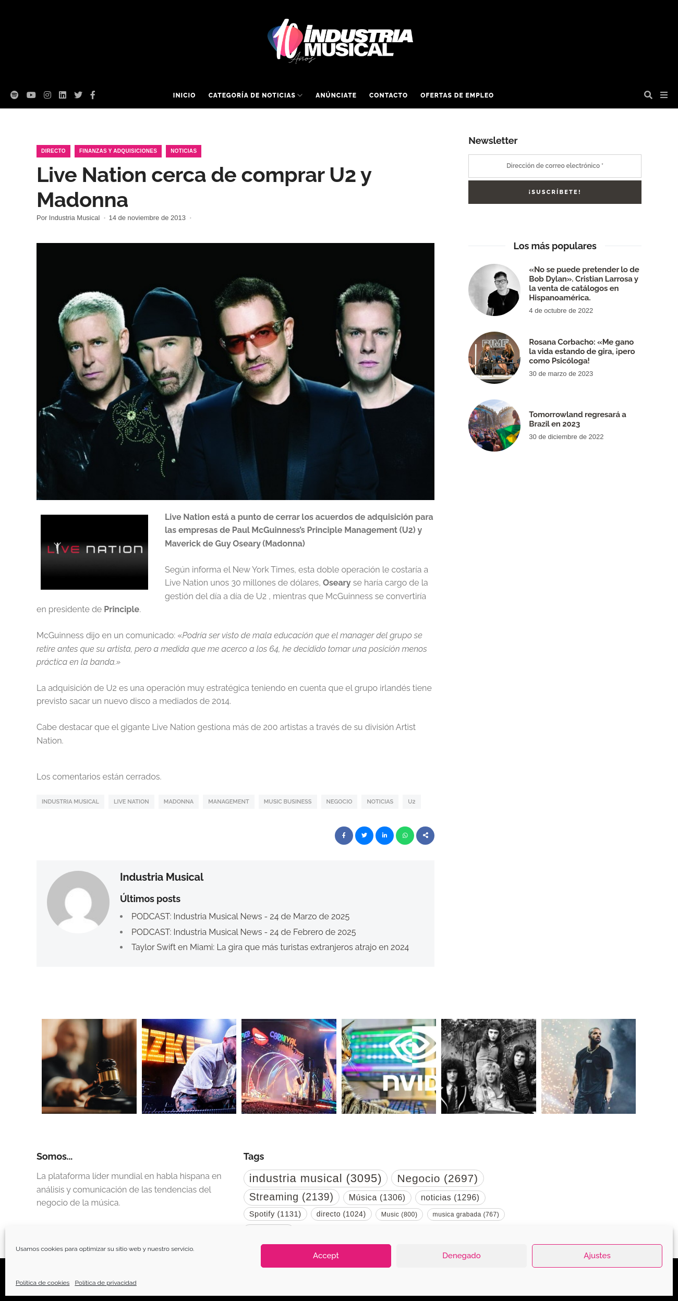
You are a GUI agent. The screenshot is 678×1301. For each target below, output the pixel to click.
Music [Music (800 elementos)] (399, 1214)
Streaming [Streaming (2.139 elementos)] (291, 1196)
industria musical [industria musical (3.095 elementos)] (315, 1178)
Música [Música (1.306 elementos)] (377, 1197)
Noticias (184, 151)
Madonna (178, 801)
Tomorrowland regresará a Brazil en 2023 (577, 419)
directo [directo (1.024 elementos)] (341, 1214)
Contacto (388, 95)
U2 (411, 801)
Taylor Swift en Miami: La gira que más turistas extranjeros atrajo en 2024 (270, 947)
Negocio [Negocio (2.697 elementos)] (437, 1178)
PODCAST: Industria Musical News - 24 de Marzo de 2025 (240, 916)
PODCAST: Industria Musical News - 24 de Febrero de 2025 (243, 932)
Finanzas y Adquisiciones (118, 151)
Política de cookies (42, 1282)
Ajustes (597, 1255)
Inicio (184, 95)
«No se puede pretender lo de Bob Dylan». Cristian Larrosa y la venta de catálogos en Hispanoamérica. (584, 283)
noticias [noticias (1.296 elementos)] (450, 1197)
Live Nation (131, 801)
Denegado (461, 1255)
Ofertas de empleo (457, 95)
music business (288, 801)
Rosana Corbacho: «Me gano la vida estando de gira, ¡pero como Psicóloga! (582, 351)
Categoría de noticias (252, 95)
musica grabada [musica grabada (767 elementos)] (466, 1214)
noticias (380, 801)
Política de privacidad (105, 1282)
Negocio (339, 801)
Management (228, 801)
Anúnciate (336, 95)
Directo (53, 151)
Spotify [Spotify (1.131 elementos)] (275, 1214)
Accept (326, 1255)
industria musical (70, 801)
